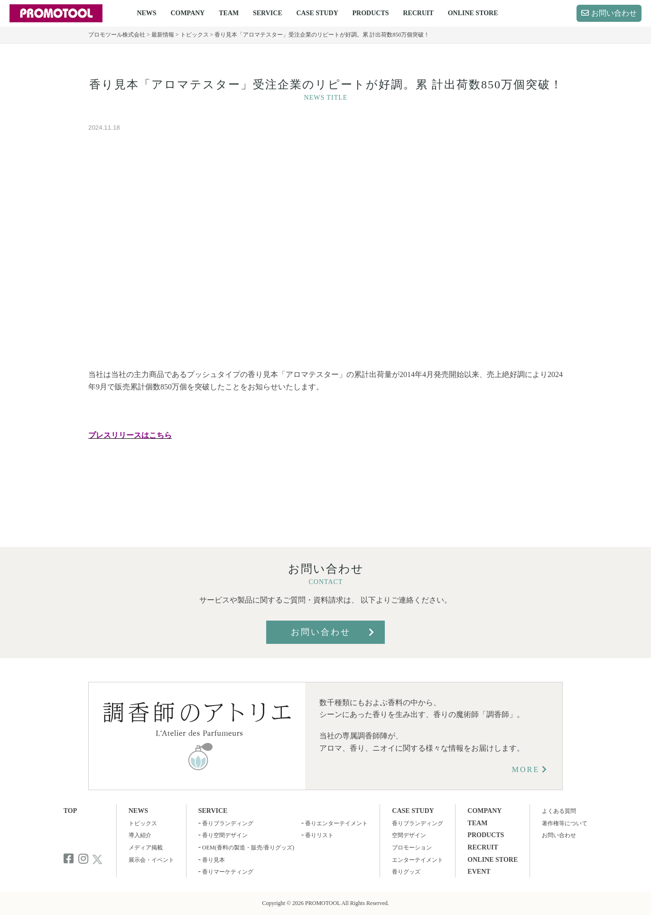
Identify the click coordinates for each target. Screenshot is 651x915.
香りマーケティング (227, 871)
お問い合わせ (614, 13)
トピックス (143, 823)
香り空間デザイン (225, 835)
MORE (525, 769)
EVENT (478, 871)
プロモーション (412, 847)
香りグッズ (406, 871)
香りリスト (319, 835)
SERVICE (267, 13)
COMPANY (187, 13)
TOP (70, 810)
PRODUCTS (371, 13)
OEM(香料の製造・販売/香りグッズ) (248, 847)
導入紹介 (140, 835)
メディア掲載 (146, 847)
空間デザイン (409, 835)
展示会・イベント (151, 860)
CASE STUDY (317, 13)
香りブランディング (227, 823)
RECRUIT (418, 13)
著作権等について (564, 823)
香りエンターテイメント (336, 823)
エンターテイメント (417, 860)
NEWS (146, 13)
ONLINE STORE (473, 13)
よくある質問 (559, 811)
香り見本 (213, 860)
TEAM (229, 13)
